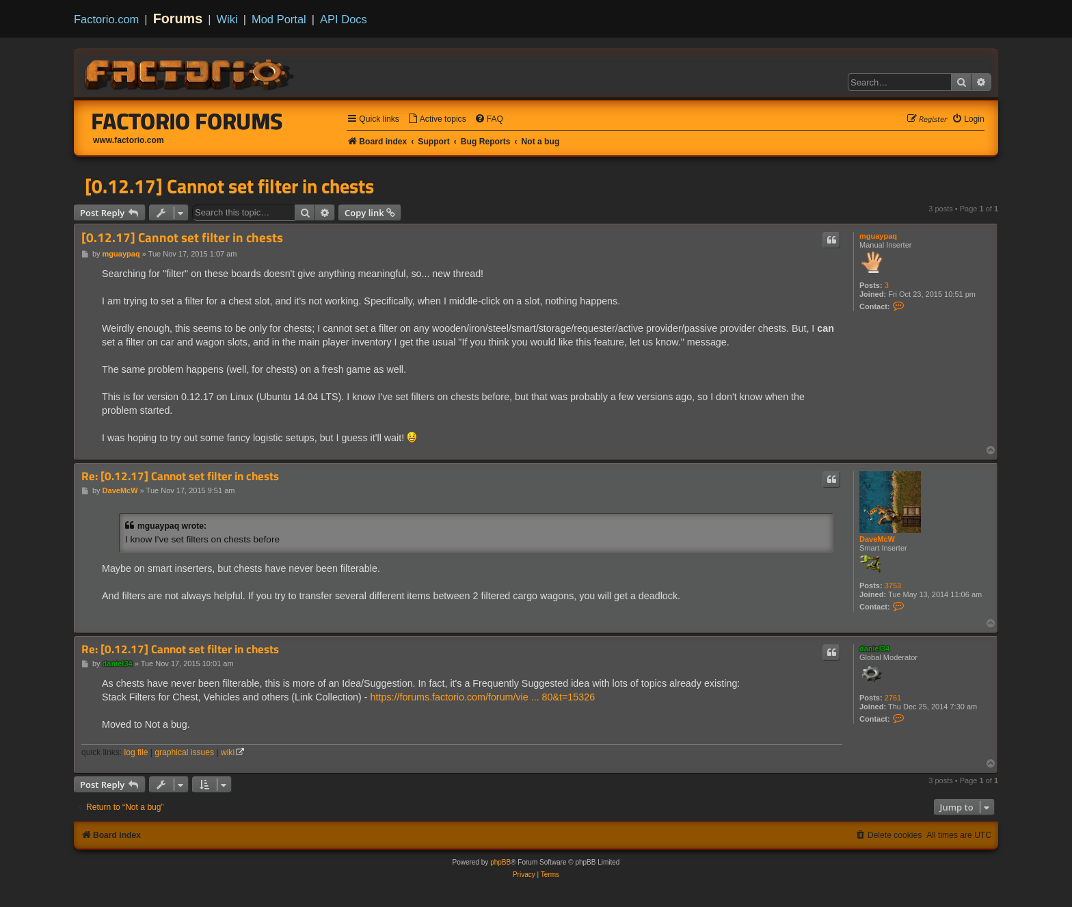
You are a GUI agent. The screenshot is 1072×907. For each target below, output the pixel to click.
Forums (178, 18)
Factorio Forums (187, 121)
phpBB (500, 862)
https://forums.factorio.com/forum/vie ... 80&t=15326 (483, 697)
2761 (893, 698)
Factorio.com (106, 19)
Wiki (227, 19)
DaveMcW (877, 539)
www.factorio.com (128, 140)
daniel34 (874, 648)
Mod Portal (279, 19)
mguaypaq (878, 236)
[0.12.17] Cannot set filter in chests (229, 186)
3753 (893, 585)
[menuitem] (436, 119)
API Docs (343, 19)
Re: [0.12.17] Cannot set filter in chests (180, 476)
